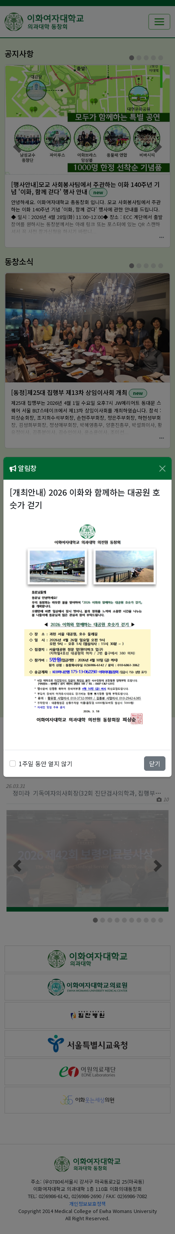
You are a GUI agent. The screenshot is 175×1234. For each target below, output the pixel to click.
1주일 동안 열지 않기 (46, 763)
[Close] (162, 468)
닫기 (154, 763)
